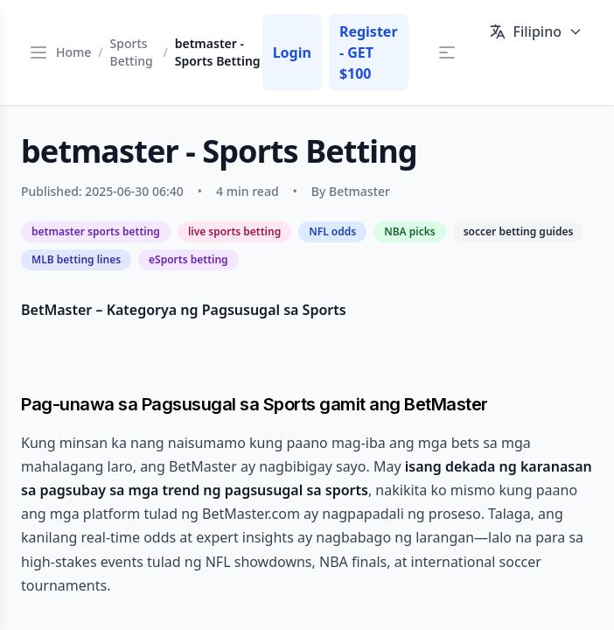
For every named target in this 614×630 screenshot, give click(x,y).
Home (73, 52)
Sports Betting (131, 52)
